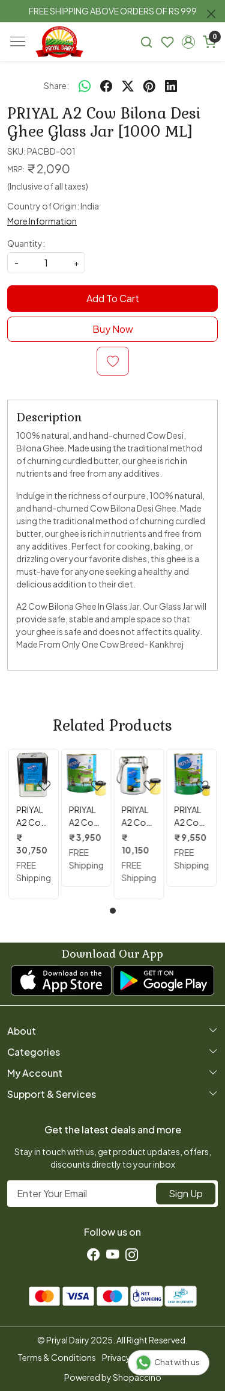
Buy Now (112, 329)
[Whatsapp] (84, 85)
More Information (42, 220)
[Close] (211, 14)
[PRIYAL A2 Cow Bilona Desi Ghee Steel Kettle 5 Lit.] (139, 774)
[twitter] (128, 85)
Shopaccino (137, 1377)
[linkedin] (171, 85)
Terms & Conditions (56, 1357)
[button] (188, 42)
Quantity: (26, 243)
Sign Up (186, 1193)
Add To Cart (112, 298)
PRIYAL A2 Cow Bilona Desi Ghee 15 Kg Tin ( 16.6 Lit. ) (33, 816)
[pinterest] (149, 85)
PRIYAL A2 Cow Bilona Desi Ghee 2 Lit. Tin (84, 816)
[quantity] (46, 262)
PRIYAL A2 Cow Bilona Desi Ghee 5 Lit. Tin (189, 816)
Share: (56, 85)
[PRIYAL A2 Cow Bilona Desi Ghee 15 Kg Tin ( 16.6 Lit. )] (33, 774)
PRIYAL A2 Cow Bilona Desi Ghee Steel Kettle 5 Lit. (137, 816)
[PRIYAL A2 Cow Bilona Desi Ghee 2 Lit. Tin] (86, 774)
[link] (146, 42)
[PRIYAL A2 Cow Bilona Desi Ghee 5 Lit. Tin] (191, 774)
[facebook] (106, 85)
